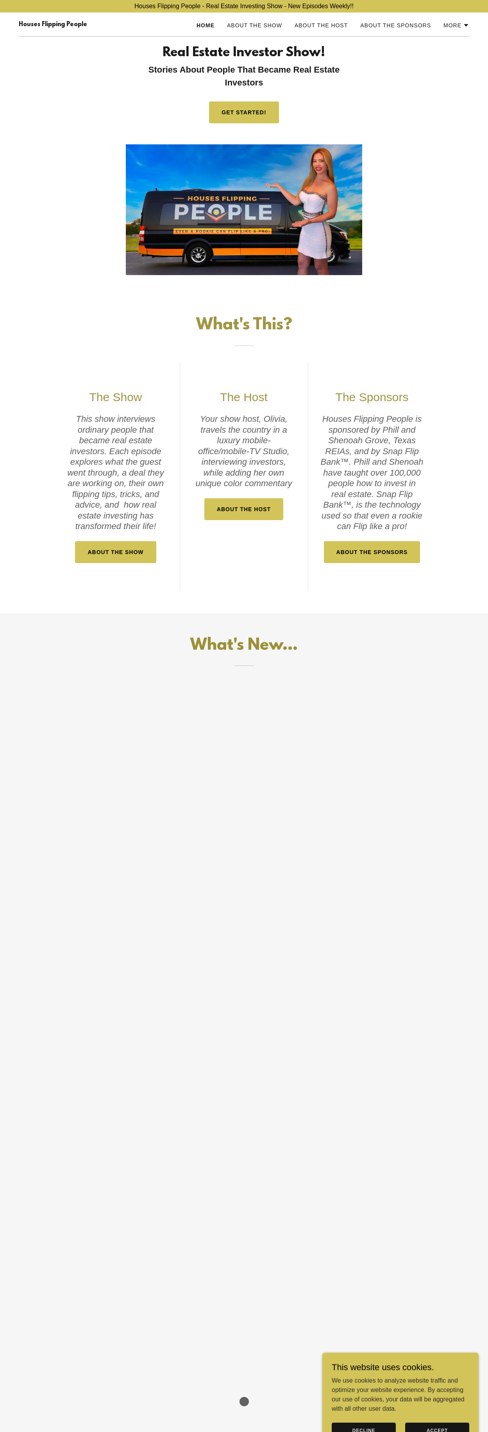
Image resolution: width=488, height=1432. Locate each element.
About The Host (244, 509)
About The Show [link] (254, 25)
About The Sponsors (372, 552)
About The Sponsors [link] (395, 25)
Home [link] (206, 25)
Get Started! (244, 112)
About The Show (115, 552)
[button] (456, 25)
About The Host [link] (321, 25)
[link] (53, 24)
